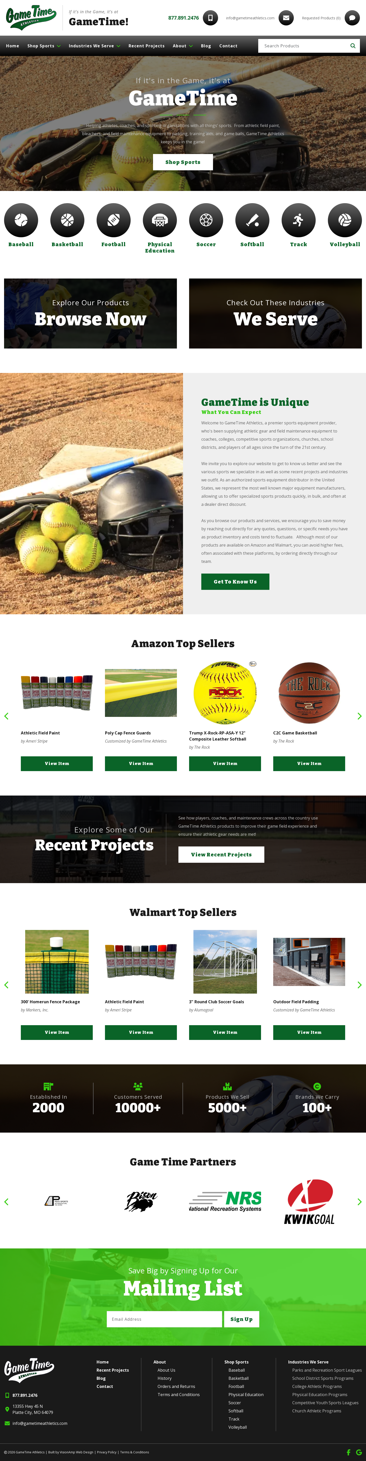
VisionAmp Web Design (76, 1452)
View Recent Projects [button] (221, 855)
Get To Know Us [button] (235, 582)
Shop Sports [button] (183, 162)
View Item (57, 763)
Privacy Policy (106, 1452)
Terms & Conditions (134, 1452)
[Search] (302, 46)
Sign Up (242, 1319)
